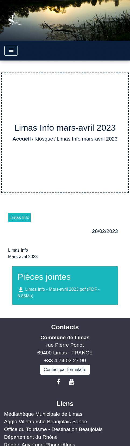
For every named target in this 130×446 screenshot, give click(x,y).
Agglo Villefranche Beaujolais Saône (45, 421)
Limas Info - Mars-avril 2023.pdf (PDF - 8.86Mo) (58, 292)
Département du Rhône (31, 437)
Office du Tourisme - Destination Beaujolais (53, 429)
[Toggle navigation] (11, 51)
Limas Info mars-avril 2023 (87, 139)
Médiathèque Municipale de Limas (43, 414)
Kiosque (43, 139)
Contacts (65, 327)
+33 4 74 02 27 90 (65, 360)
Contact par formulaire (65, 369)
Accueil (21, 139)
